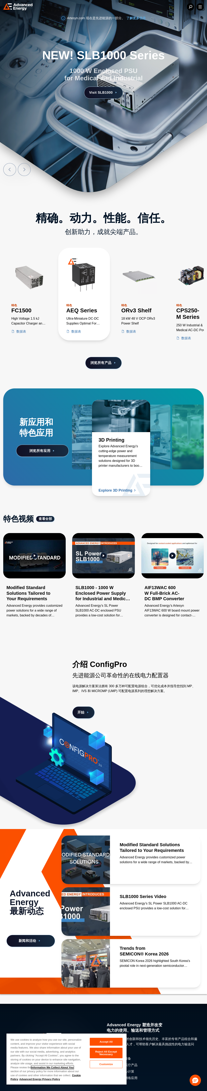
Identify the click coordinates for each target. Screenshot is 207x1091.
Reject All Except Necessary (106, 1053)
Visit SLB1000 (103, 92)
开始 (83, 712)
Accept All (106, 1041)
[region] (66, 1059)
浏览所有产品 (103, 362)
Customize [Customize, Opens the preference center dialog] (106, 1064)
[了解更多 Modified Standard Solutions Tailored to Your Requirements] (85, 859)
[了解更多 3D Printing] (121, 416)
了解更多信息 (136, 18)
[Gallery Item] (34, 580)
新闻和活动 (30, 940)
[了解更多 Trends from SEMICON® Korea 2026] (85, 963)
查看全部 (45, 519)
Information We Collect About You (52, 1067)
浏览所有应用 (42, 450)
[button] (195, 1080)
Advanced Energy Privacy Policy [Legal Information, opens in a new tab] (39, 1079)
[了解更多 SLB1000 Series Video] (85, 911)
